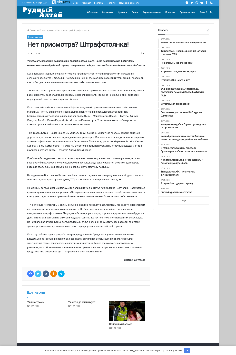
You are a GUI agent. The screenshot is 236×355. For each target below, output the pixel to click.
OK (187, 350)
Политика (170, 12)
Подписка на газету (129, 3)
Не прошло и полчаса (120, 324)
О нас (75, 3)
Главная (32, 30)
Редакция (86, 3)
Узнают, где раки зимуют (81, 302)
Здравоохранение (152, 12)
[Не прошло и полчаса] (127, 311)
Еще (184, 200)
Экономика (107, 12)
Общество (92, 12)
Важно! (203, 12)
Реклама (98, 3)
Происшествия (187, 12)
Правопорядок (47, 30)
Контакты (111, 3)
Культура (122, 12)
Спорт (135, 12)
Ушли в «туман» (35, 302)
